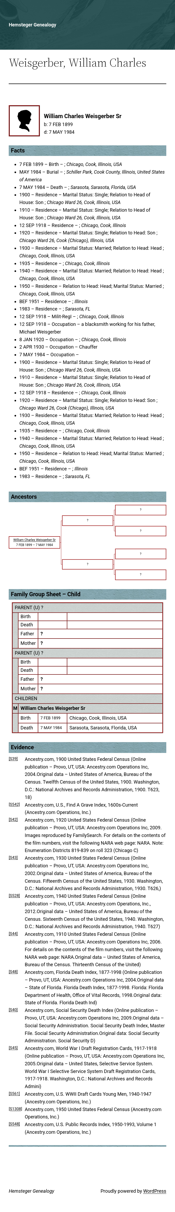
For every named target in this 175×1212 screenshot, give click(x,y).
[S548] (14, 1124)
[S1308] (15, 1109)
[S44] (13, 933)
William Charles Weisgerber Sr (53, 708)
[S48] (13, 971)
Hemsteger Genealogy (32, 24)
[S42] (13, 819)
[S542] (14, 804)
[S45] (13, 1048)
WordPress (154, 1191)
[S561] (14, 1093)
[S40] (13, 1009)
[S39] (13, 758)
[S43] (13, 857)
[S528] (14, 895)
